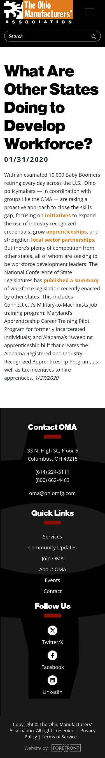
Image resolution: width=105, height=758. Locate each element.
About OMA (52, 569)
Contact (53, 591)
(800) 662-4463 (52, 480)
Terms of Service (59, 737)
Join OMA (53, 558)
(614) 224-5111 (52, 471)
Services (52, 536)
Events (52, 580)
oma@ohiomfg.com (52, 493)
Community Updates (52, 547)
